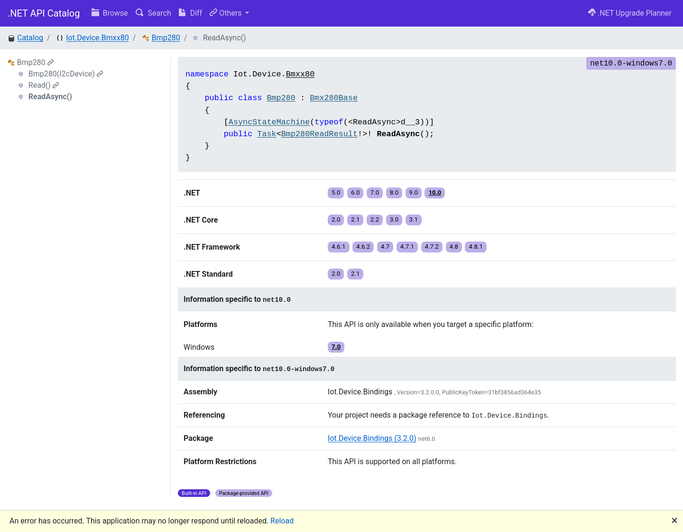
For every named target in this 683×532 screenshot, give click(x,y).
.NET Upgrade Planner (630, 13)
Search (153, 13)
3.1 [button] (413, 219)
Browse (110, 13)
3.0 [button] (394, 219)
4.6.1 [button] (339, 246)
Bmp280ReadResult (319, 134)
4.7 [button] (385, 246)
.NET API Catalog (44, 13)
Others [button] (226, 13)
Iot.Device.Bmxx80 (97, 37)
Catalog (30, 37)
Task (266, 134)
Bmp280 (166, 37)
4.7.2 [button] (432, 246)
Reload (282, 520)
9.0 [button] (413, 192)
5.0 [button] (336, 192)
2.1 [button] (355, 219)
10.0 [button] (434, 192)
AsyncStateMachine (269, 122)
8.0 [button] (394, 192)
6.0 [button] (355, 192)
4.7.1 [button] (407, 246)
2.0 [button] (336, 219)
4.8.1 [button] (476, 246)
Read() (43, 85)
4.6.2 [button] (363, 246)
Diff (190, 13)
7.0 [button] (374, 192)
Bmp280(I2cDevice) (65, 73)
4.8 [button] (454, 246)
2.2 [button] (374, 219)
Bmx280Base (334, 98)
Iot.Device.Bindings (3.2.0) (372, 438)
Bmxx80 (300, 74)
